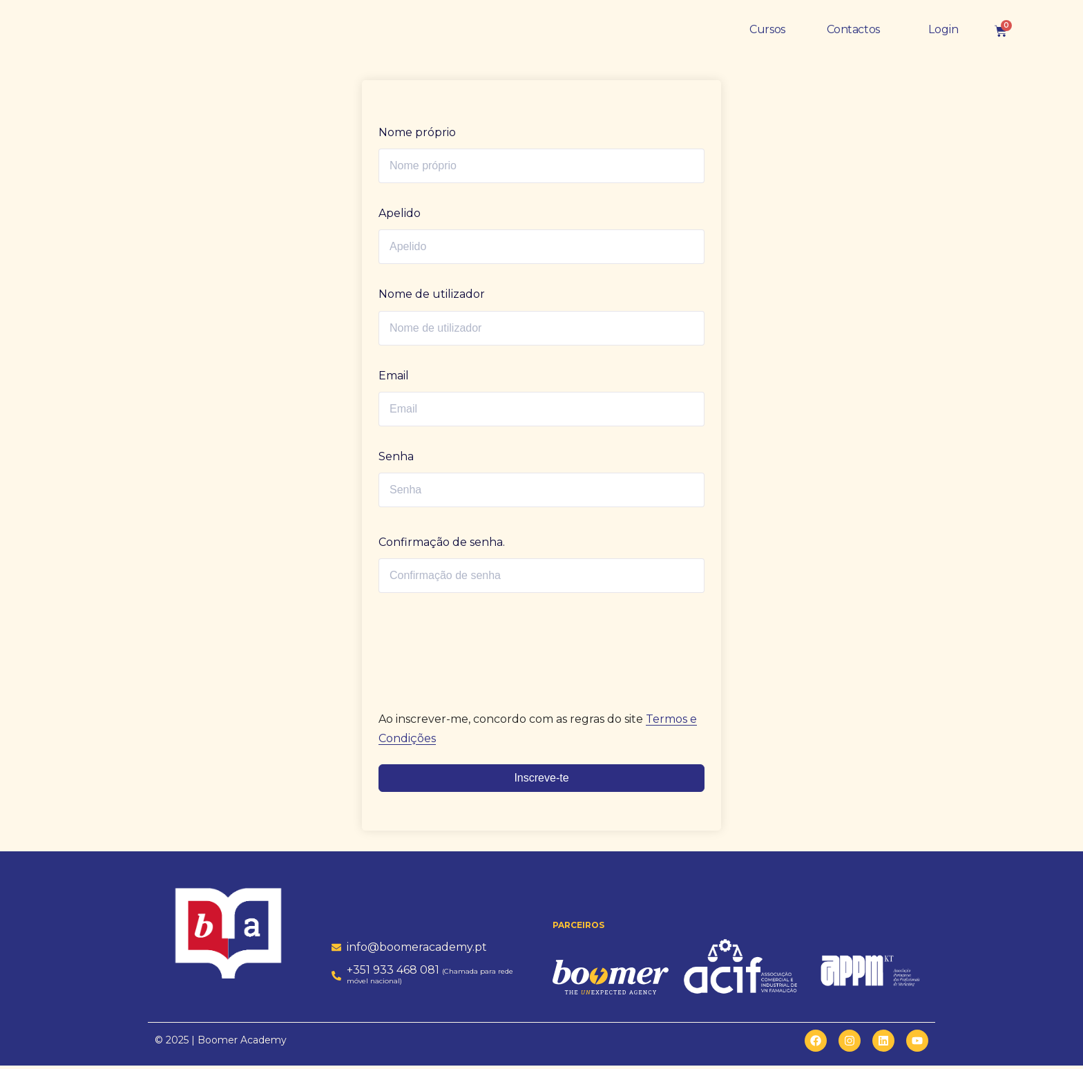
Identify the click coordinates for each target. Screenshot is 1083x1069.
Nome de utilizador (431, 297)
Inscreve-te (541, 781)
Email (393, 379)
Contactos (853, 32)
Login (943, 32)
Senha (396, 459)
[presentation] (473, 645)
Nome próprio (417, 135)
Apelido (399, 216)
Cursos (767, 32)
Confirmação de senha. (441, 545)
